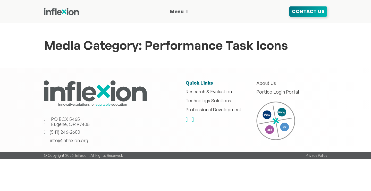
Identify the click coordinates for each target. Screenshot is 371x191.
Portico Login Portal (277, 92)
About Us (266, 83)
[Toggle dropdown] (187, 11)
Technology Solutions (208, 100)
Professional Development (213, 109)
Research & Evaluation (208, 91)
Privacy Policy (316, 155)
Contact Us (308, 11)
